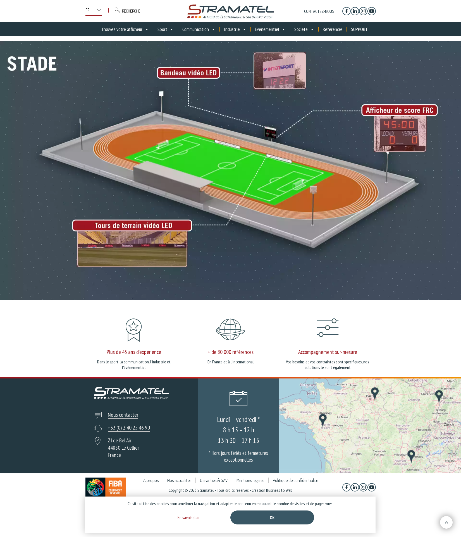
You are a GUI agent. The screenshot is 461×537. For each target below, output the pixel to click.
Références (333, 29)
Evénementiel (270, 29)
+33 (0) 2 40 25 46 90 (129, 427)
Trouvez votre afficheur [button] (125, 29)
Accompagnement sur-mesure (327, 352)
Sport (165, 29)
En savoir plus (188, 517)
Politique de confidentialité (295, 480)
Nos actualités (179, 480)
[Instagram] (363, 11)
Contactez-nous (319, 11)
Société (304, 29)
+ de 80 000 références (231, 352)
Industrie (235, 29)
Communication (199, 29)
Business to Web (279, 490)
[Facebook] (346, 11)
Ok (272, 517)
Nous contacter (123, 414)
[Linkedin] (355, 11)
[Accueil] (93, 29)
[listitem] (396, 133)
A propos (151, 480)
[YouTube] (371, 11)
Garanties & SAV (214, 480)
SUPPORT (359, 29)
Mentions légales (250, 480)
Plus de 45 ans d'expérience (134, 352)
